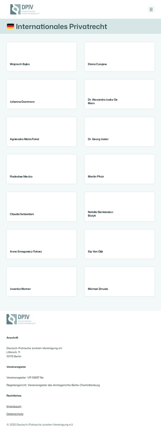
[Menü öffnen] (151, 9)
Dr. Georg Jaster (98, 139)
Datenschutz (14, 414)
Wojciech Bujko (20, 64)
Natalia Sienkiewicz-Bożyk (101, 213)
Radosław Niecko (21, 176)
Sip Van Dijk (95, 251)
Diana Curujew (97, 64)
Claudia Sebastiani (22, 214)
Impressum (13, 406)
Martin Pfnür (96, 176)
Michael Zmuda (98, 289)
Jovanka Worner (20, 289)
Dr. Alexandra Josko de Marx (103, 101)
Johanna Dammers (22, 101)
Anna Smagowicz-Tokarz (26, 251)
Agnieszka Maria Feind (24, 139)
